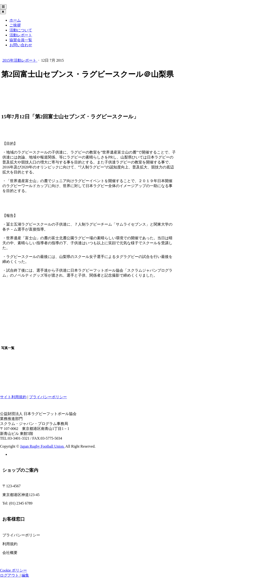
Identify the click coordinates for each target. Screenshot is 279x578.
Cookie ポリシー (13, 570)
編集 (25, 575)
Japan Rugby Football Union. (42, 446)
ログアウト (10, 575)
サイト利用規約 (13, 397)
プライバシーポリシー (48, 397)
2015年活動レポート (19, 60)
